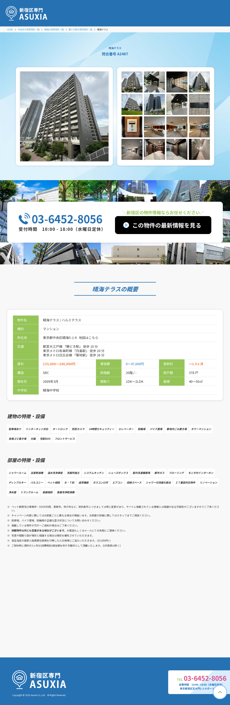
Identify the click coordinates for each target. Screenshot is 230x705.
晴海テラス (106, 289)
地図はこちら (88, 337)
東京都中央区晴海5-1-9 (60, 337)
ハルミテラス (71, 320)
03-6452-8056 (67, 218)
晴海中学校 (51, 390)
